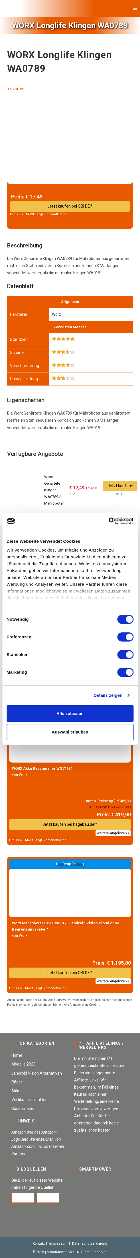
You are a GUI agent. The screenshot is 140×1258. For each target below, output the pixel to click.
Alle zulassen (70, 713)
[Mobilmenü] (135, 8)
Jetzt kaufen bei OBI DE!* (70, 206)
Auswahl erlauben (70, 732)
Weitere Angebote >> (113, 833)
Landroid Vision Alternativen (36, 1073)
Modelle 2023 (23, 1064)
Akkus (17, 1091)
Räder (16, 1082)
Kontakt (39, 1243)
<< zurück (16, 89)
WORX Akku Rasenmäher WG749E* (42, 768)
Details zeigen (108, 695)
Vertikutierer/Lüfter (29, 1099)
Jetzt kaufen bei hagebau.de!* (69, 824)
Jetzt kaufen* (120, 485)
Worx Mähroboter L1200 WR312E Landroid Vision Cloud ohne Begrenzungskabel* (65, 926)
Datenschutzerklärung (89, 1243)
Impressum (58, 1243)
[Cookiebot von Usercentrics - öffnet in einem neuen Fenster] (108, 521)
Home (16, 1055)
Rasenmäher (23, 1108)
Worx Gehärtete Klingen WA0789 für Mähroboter (54, 490)
